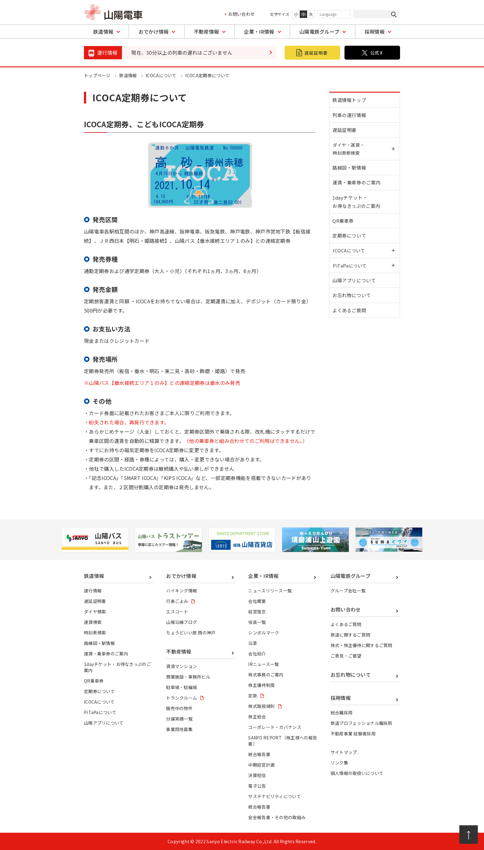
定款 (252, 695)
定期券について (350, 251)
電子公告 (257, 786)
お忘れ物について (353, 317)
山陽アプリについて (355, 301)
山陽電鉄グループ (319, 31)
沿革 (252, 643)
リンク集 (339, 763)
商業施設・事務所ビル (188, 677)
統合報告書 (259, 754)
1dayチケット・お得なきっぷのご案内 (358, 213)
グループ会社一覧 (348, 590)
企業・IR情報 (259, 31)
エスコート (177, 611)
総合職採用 (342, 712)
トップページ (97, 75)
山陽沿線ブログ (181, 622)
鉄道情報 (103, 31)
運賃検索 (93, 622)
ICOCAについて (161, 75)
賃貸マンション (181, 666)
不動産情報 (206, 31)
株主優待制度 (261, 685)
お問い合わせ (241, 14)
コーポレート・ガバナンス (274, 727)
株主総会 (257, 716)
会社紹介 (257, 653)
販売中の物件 (179, 708)
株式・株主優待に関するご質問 (361, 645)
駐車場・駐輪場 (181, 687)
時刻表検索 (95, 632)
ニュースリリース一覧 (270, 590)
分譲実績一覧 (179, 719)
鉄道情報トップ (350, 101)
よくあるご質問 (350, 334)
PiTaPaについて (100, 712)
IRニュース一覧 (263, 664)
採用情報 (375, 31)
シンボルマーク (263, 632)
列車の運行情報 (350, 117)
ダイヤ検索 (95, 611)
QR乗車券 (344, 234)
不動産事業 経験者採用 (353, 733)
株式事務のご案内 (266, 674)
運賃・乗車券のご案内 (358, 192)
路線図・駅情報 (350, 176)
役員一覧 (257, 622)
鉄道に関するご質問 (350, 635)
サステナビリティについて (274, 796)
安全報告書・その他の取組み (277, 817)
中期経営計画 (261, 765)
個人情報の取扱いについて (357, 773)
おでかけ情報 (154, 31)
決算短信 (257, 775)
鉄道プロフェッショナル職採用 (361, 723)
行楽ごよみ (177, 601)
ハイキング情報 (181, 590)
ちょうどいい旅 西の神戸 (191, 632)
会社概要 (257, 601)
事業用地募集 (179, 729)
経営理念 (257, 611)
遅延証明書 (346, 134)
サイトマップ (344, 752)
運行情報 (93, 590)
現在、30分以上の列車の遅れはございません (182, 52)
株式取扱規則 (261, 706)
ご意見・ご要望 (346, 656)
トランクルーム (181, 698)
